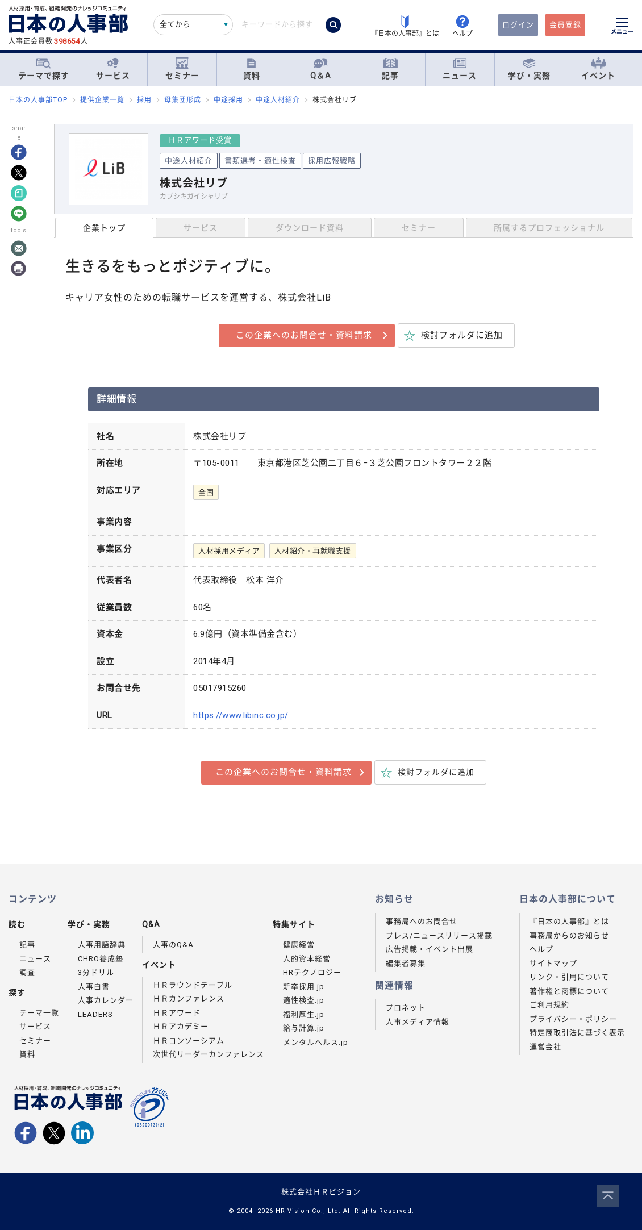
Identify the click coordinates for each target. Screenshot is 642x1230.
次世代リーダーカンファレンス (208, 1054)
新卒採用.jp (303, 986)
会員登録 (565, 24)
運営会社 (545, 1047)
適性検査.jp (303, 1000)
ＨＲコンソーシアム (188, 1040)
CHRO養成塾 (100, 958)
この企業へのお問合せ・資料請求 (304, 335)
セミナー (182, 69)
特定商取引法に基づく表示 (577, 1032)
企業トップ (104, 227)
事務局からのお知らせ (569, 935)
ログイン (518, 24)
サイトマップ (553, 963)
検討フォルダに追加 (462, 335)
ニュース (460, 69)
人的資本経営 (307, 958)
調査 (27, 972)
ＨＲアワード (177, 1012)
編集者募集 (406, 963)
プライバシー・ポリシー (573, 1019)
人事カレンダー (106, 1000)
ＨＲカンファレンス (188, 998)
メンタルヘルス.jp (315, 1042)
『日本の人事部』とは (569, 921)
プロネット (406, 1007)
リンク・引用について (569, 977)
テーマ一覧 (39, 1012)
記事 (390, 69)
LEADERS (95, 1014)
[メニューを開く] (622, 27)
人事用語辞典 (102, 944)
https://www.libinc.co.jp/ (241, 715)
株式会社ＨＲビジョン (321, 1191)
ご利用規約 (549, 1004)
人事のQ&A (173, 944)
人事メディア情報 (417, 1022)
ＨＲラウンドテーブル (192, 985)
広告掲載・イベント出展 (429, 949)
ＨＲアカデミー (181, 1026)
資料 (251, 69)
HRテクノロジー (312, 972)
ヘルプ (541, 949)
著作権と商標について (569, 991)
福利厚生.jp (303, 1014)
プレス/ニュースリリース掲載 (439, 935)
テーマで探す (43, 68)
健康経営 (299, 944)
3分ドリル (96, 972)
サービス (113, 69)
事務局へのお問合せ (421, 921)
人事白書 (94, 986)
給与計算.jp (303, 1028)
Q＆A (320, 69)
